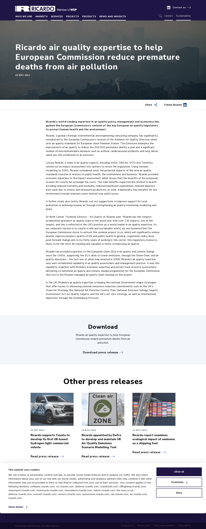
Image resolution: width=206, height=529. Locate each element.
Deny (179, 508)
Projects (72, 16)
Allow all (179, 487)
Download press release (100, 352)
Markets (42, 16)
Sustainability (183, 15)
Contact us (179, 7)
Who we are (23, 16)
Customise (179, 497)
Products (89, 16)
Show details (15, 522)
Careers (168, 15)
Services (57, 16)
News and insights (112, 16)
